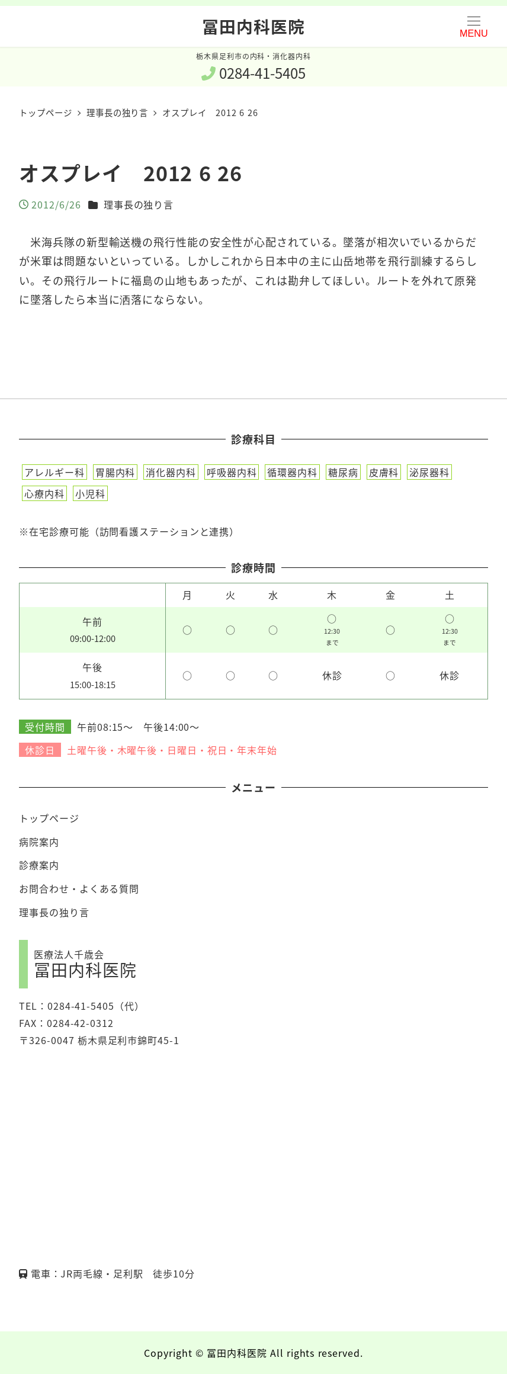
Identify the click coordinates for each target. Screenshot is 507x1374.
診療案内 (39, 865)
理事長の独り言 (139, 204)
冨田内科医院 (253, 26)
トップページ (49, 818)
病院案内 (39, 841)
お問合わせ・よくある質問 (79, 888)
